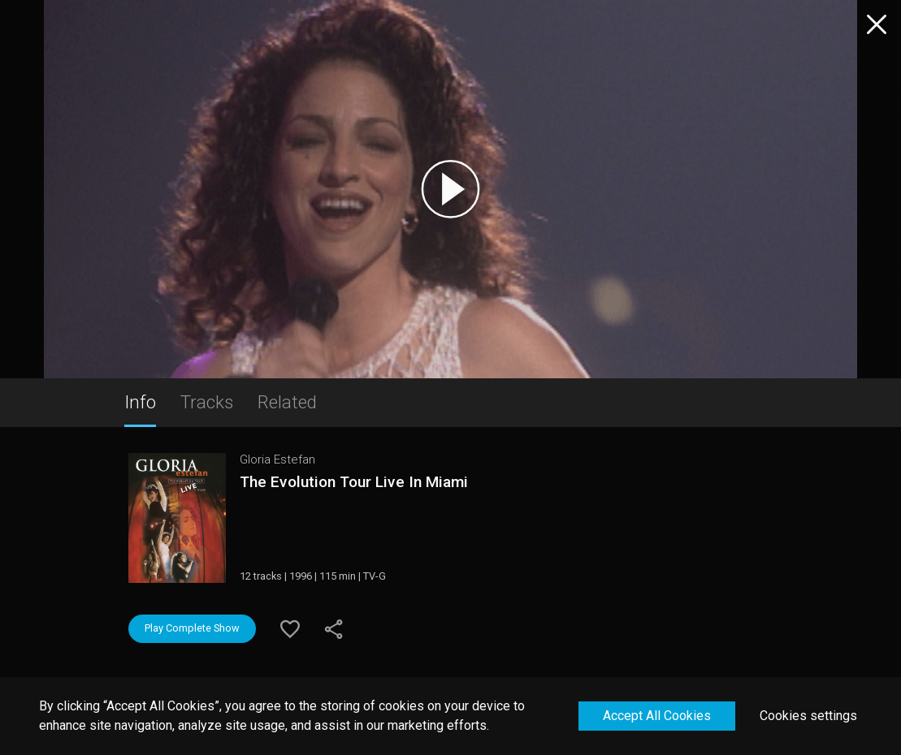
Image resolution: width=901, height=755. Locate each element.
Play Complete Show (192, 628)
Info (140, 401)
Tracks (206, 401)
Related (287, 401)
